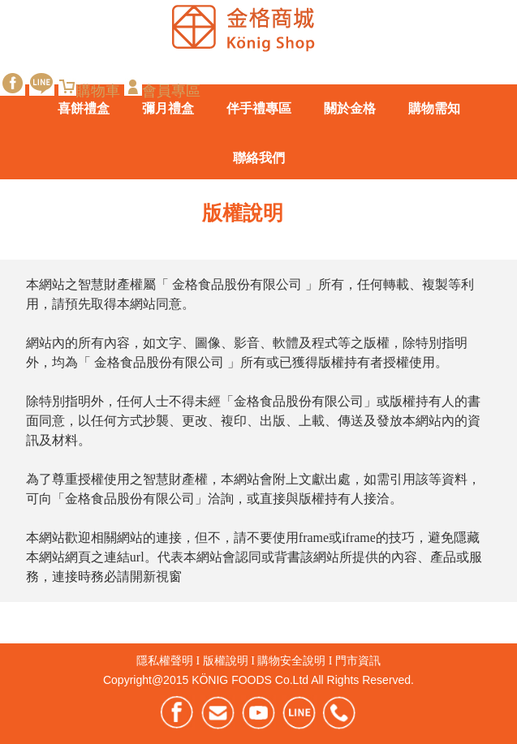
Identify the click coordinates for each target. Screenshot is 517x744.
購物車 (89, 90)
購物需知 (434, 108)
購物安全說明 (291, 661)
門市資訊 (358, 661)
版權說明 (225, 661)
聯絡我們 (259, 158)
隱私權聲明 (164, 661)
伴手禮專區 (258, 108)
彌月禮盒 (168, 108)
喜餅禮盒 (84, 108)
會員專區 (162, 90)
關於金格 (350, 108)
